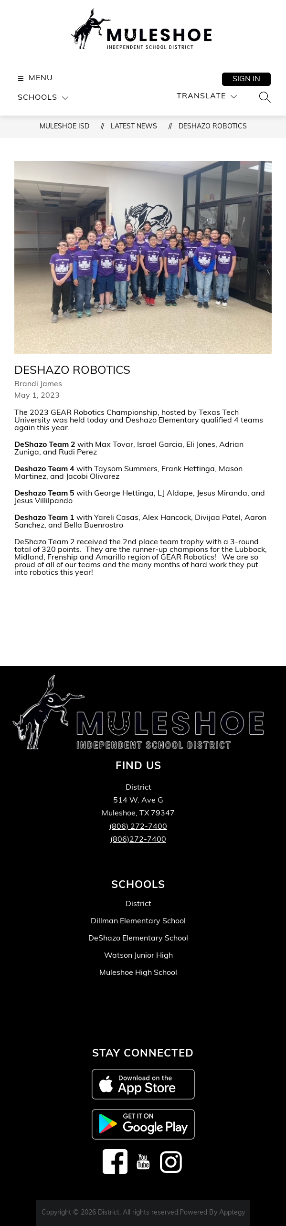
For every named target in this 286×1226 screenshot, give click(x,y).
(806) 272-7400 (138, 827)
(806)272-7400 (138, 840)
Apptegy (232, 1212)
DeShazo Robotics (213, 126)
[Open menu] (34, 79)
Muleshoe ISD (64, 126)
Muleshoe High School (138, 973)
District (138, 904)
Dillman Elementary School (138, 921)
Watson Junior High (138, 956)
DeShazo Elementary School (138, 938)
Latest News (134, 126)
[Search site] (265, 97)
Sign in (246, 79)
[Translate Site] (206, 97)
